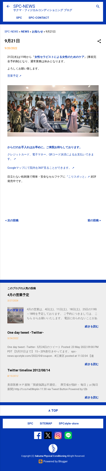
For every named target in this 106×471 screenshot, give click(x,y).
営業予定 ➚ (14, 75)
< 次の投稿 (11, 220)
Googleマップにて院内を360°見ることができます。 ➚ (40, 167)
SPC (19, 17)
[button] (99, 41)
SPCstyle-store (69, 423)
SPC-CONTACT (39, 17)
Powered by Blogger (53, 461)
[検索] (98, 7)
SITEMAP (46, 423)
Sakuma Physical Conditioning (50, 456)
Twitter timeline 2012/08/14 (28, 370)
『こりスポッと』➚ (77, 176)
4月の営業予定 (18, 295)
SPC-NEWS (24, 6)
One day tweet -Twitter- (25, 332)
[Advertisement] (53, 251)
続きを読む (92, 326)
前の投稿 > (94, 220)
